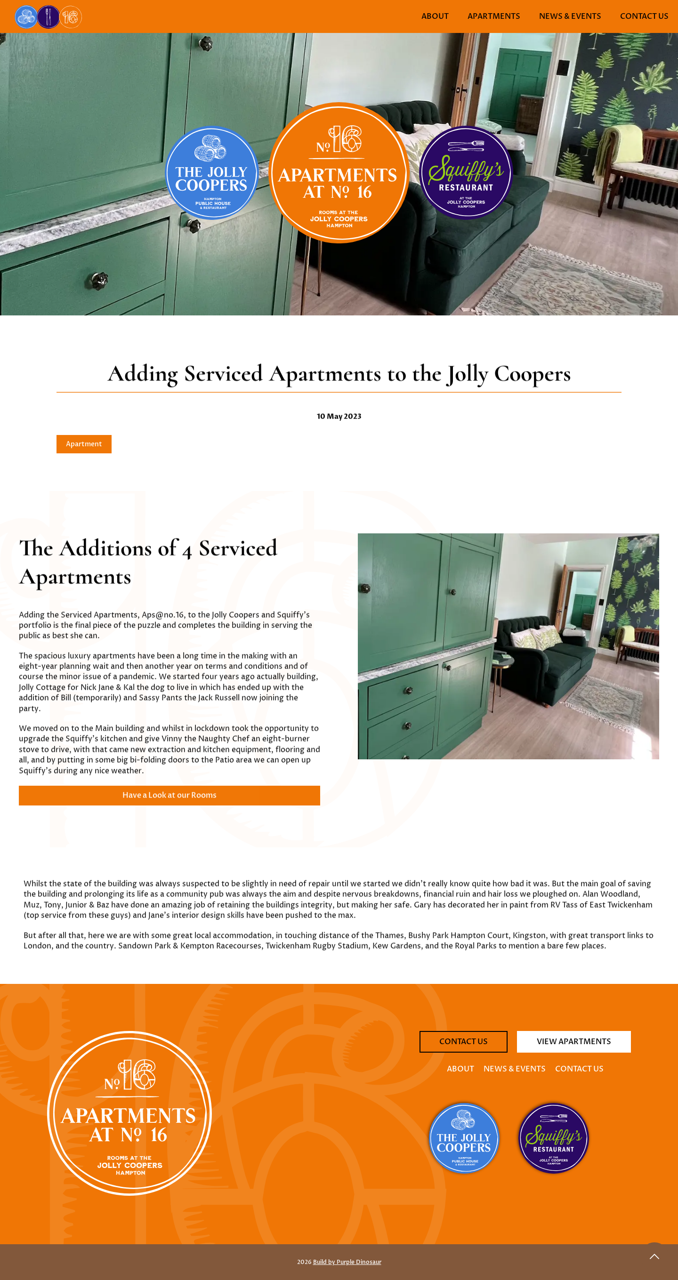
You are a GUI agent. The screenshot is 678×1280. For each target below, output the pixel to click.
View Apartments (574, 1042)
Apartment (84, 444)
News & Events (570, 16)
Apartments (494, 16)
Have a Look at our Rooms (169, 802)
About (435, 16)
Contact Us (644, 16)
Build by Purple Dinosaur (347, 1262)
